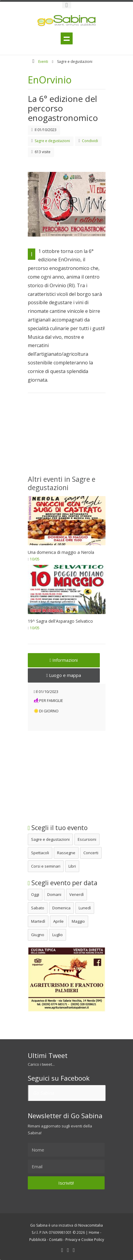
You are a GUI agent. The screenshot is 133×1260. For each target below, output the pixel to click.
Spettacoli (40, 852)
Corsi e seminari (45, 866)
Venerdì (76, 894)
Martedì (38, 921)
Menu (67, 38)
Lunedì (85, 908)
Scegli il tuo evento (58, 828)
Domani (54, 894)
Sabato (37, 908)
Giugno (37, 934)
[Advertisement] (67, 437)
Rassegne (66, 852)
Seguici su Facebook (59, 1077)
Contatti (55, 1239)
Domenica (61, 908)
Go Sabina (43, 1093)
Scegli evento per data (62, 883)
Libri (72, 866)
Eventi (43, 61)
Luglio (57, 934)
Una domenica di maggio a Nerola (61, 552)
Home (94, 1232)
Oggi (35, 894)
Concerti (90, 852)
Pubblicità (37, 1239)
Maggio (78, 921)
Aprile (58, 921)
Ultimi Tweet (48, 1055)
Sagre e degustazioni (50, 839)
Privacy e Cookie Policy (84, 1239)
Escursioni (87, 839)
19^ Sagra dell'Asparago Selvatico (60, 621)
